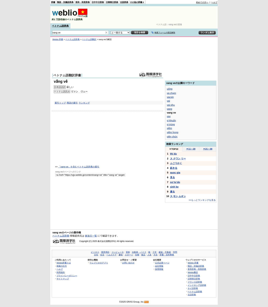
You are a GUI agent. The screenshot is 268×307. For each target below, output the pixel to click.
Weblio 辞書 (57, 39)
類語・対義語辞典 (65, 2)
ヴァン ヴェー (79, 91)
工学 (154, 252)
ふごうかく (176, 163)
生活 (102, 255)
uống (169, 88)
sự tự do (175, 182)
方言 (155, 255)
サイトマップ (63, 279)
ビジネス (95, 252)
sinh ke (174, 186)
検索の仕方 (62, 266)
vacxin (170, 97)
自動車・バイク (139, 252)
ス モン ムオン (178, 196)
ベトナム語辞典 (60, 25)
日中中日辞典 (98, 2)
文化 (96, 255)
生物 (137, 255)
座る (172, 191)
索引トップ (60, 103)
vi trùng (171, 124)
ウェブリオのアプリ (99, 263)
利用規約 (61, 272)
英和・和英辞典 (82, 2)
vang (169, 109)
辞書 (53, 2)
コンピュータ (117, 252)
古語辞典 (124, 2)
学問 (175, 252)
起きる (173, 168)
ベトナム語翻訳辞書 (67, 75)
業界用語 (105, 252)
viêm (169, 128)
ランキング (84, 103)
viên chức (172, 136)
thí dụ (173, 153)
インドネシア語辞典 (197, 285)
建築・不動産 (165, 252)
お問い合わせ (128, 263)
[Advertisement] (155, 14)
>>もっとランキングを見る (202, 200)
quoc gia (175, 172)
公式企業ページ (162, 263)
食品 (143, 255)
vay (169, 116)
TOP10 (173, 149)
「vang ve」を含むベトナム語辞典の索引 (78, 166)
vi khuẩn (171, 120)
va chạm (171, 93)
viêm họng (172, 132)
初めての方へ (202, 2)
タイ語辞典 (193, 288)
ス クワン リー (178, 158)
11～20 (191, 149)
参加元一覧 (91, 235)
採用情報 (159, 269)
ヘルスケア (111, 255)
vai (168, 100)
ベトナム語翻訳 (89, 39)
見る (172, 177)
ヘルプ (214, 2)
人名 (149, 255)
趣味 (121, 255)
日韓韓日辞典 (112, 2)
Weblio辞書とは (64, 263)
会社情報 (159, 266)
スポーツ (129, 255)
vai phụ (171, 105)
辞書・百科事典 (167, 255)
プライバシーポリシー (67, 275)
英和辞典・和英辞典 (197, 269)
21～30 (207, 149)
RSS (147, 302)
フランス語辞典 (195, 282)
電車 (128, 252)
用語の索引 (72, 103)
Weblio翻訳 (193, 272)
